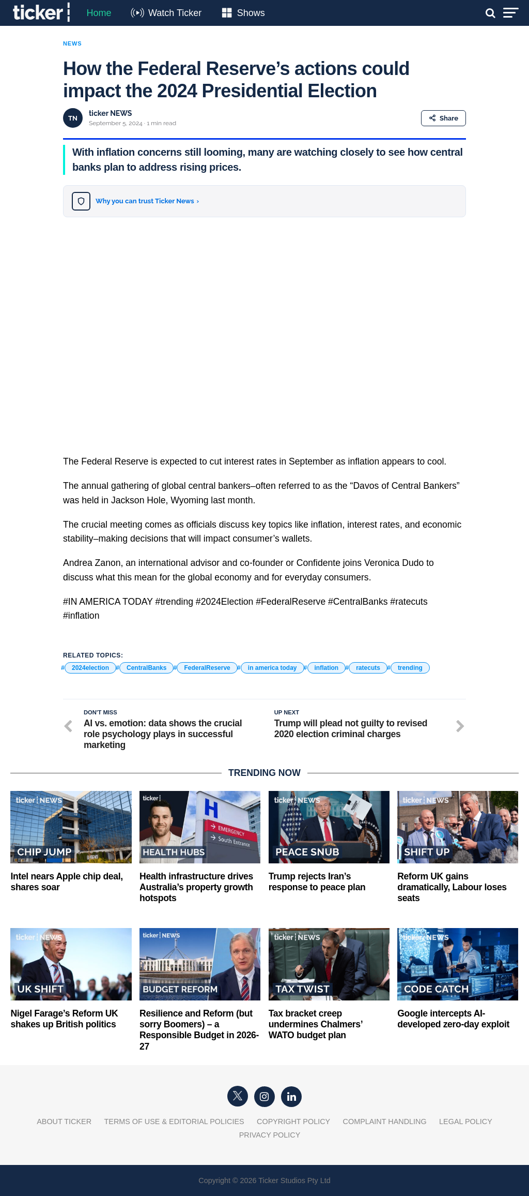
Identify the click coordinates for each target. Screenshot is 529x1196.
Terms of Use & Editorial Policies (174, 1121)
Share (443, 118)
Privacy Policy (270, 1135)
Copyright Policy (293, 1121)
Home (98, 13)
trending (410, 667)
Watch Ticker (174, 13)
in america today (272, 667)
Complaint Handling (385, 1121)
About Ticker (64, 1121)
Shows (251, 13)
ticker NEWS (110, 113)
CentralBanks (146, 667)
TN (72, 118)
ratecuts (368, 667)
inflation (327, 667)
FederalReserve (207, 667)
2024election (90, 667)
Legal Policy (465, 1121)
